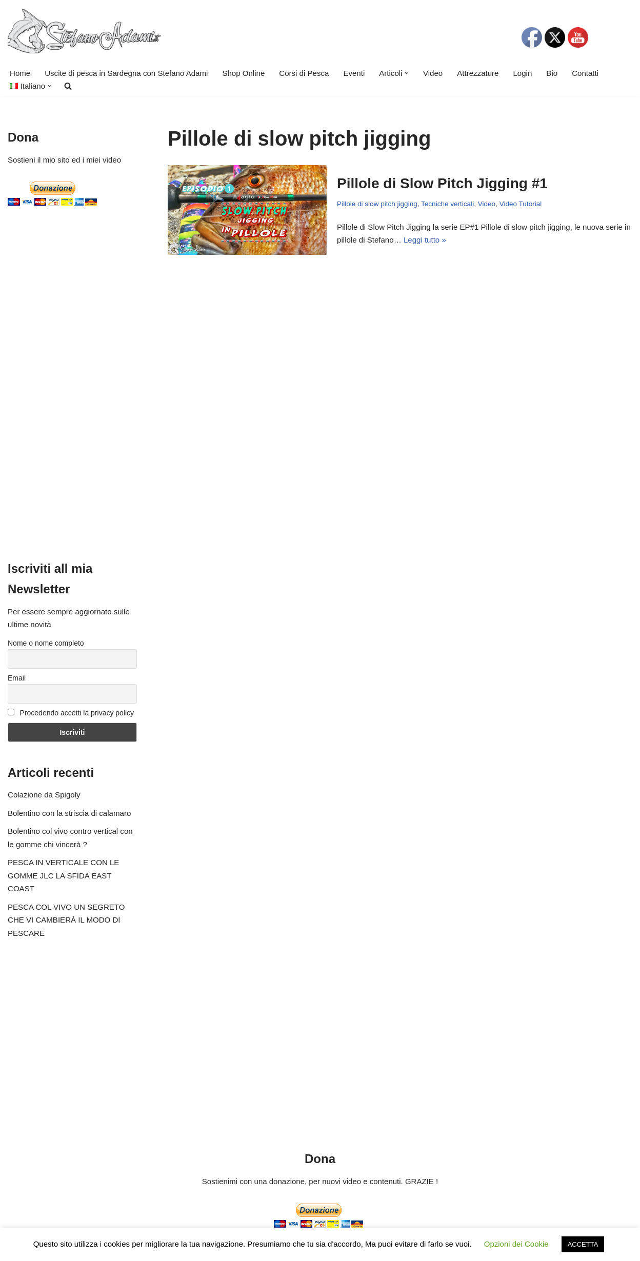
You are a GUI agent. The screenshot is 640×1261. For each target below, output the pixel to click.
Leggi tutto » (424, 239)
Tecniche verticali (447, 204)
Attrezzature (476, 73)
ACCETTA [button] (583, 1244)
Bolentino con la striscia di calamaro (69, 813)
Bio (550, 73)
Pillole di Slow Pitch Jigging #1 (442, 183)
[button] (406, 73)
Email (17, 678)
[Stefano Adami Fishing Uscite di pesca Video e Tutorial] (84, 31)
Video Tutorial (520, 204)
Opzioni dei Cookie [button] (516, 1243)
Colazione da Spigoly (44, 794)
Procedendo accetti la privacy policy (71, 713)
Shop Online (243, 73)
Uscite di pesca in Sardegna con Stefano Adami (126, 73)
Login (520, 73)
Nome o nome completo (46, 643)
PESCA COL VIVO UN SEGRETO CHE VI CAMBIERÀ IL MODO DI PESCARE (66, 920)
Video (431, 73)
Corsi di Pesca (303, 73)
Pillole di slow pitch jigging (377, 204)
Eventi (353, 73)
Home (20, 73)
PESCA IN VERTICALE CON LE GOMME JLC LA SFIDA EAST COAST (63, 875)
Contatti (583, 73)
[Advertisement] (72, 384)
